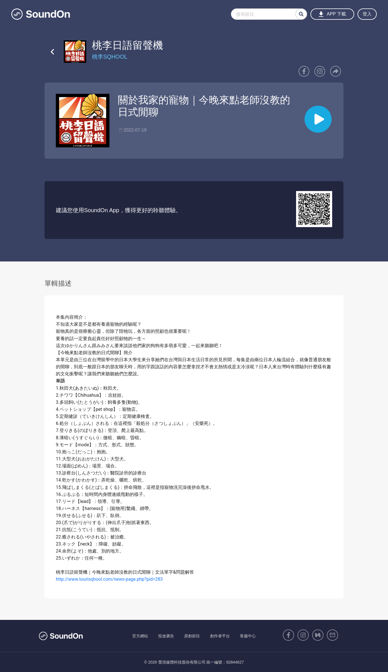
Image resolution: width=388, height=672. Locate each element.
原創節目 (192, 636)
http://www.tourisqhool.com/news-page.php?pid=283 (109, 579)
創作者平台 (220, 636)
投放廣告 (166, 636)
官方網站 (140, 636)
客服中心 (248, 636)
